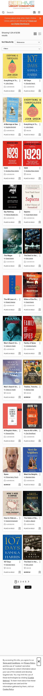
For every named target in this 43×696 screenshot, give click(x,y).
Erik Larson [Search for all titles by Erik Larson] (29, 258)
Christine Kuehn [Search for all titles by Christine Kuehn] (31, 346)
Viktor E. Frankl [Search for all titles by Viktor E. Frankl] (11, 346)
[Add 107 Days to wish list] (39, 91)
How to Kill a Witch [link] (31, 431)
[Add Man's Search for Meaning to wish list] (19, 353)
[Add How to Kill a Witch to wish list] (39, 441)
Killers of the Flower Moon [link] (31, 299)
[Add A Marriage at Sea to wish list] (19, 134)
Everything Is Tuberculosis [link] (11, 81)
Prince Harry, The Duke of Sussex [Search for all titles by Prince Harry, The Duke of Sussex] (12, 477)
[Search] (3, 12)
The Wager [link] (8, 256)
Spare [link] (6, 474)
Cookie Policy (8, 689)
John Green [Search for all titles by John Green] (9, 83)
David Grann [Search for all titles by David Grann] (10, 258)
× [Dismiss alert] (40, 18)
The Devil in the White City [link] (31, 256)
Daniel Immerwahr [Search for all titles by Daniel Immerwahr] (12, 521)
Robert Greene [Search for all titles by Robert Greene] (10, 302)
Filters (6, 49)
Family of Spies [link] (30, 343)
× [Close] (38, 662)
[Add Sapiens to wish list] (39, 222)
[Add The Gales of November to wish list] (39, 528)
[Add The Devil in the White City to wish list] (39, 266)
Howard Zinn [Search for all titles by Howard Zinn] (10, 433)
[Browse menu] (39, 12)
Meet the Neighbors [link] (31, 474)
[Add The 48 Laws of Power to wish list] (19, 309)
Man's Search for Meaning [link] (11, 343)
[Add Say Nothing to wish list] (19, 222)
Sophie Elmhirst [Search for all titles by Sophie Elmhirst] (11, 127)
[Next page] (28, 582)
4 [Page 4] (23, 582)
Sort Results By (8, 42)
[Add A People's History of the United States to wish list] (19, 441)
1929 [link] (6, 168)
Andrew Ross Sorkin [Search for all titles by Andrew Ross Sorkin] (12, 171)
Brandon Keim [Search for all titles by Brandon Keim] (30, 477)
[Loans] (34, 13)
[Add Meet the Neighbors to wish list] (39, 484)
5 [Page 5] (25, 582)
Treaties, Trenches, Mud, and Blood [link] (31, 387)
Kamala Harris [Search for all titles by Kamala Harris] (30, 83)
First (16, 587)
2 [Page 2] (18, 582)
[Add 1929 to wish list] (19, 178)
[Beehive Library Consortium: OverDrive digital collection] (21, 5)
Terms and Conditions (11, 663)
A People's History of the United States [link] (11, 431)
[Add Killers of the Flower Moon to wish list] (39, 309)
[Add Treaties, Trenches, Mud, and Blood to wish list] (39, 397)
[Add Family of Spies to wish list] (39, 353)
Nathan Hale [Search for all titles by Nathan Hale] (30, 390)
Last (28, 587)
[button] (35, 34)
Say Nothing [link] (9, 212)
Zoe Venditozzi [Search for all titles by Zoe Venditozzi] (30, 433)
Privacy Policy (29, 663)
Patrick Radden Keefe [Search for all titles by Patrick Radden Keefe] (12, 215)
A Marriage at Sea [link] (11, 124)
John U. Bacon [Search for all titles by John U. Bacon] (30, 521)
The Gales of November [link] (31, 518)
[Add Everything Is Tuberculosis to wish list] (19, 91)
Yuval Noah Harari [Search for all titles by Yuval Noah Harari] (31, 215)
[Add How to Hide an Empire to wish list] (19, 528)
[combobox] (17, 12)
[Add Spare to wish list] (19, 484)
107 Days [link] (27, 81)
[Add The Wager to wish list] (19, 266)
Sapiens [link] (27, 212)
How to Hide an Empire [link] (11, 518)
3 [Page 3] (20, 582)
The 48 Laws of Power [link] (11, 299)
